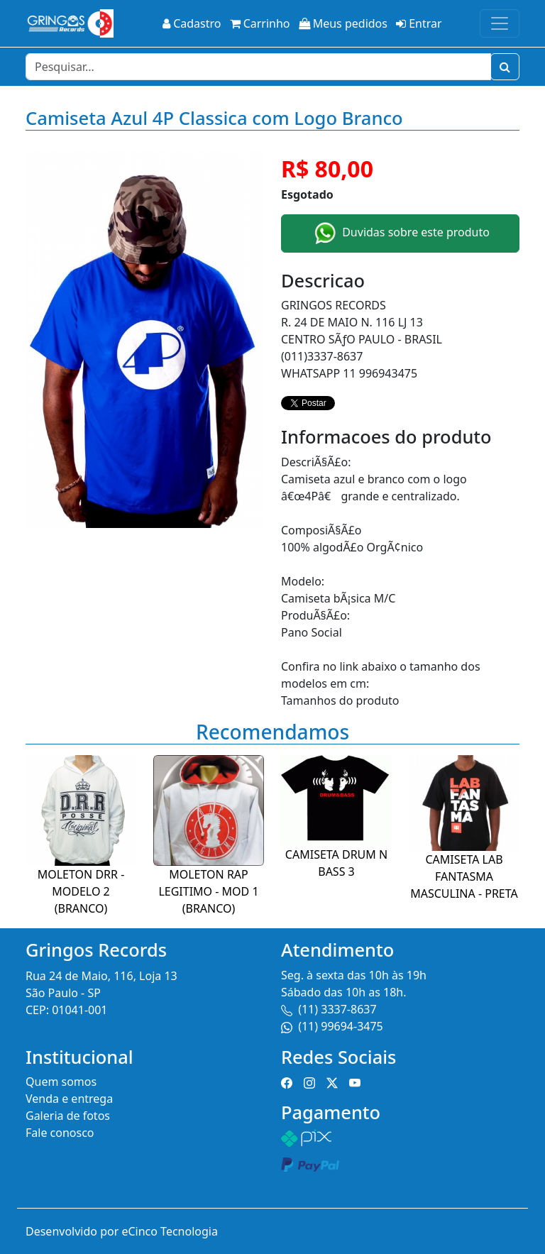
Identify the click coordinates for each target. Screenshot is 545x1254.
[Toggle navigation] (499, 23)
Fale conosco (60, 1132)
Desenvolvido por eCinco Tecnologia (122, 1231)
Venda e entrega (69, 1098)
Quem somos (61, 1081)
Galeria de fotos (68, 1115)
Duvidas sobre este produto (400, 233)
